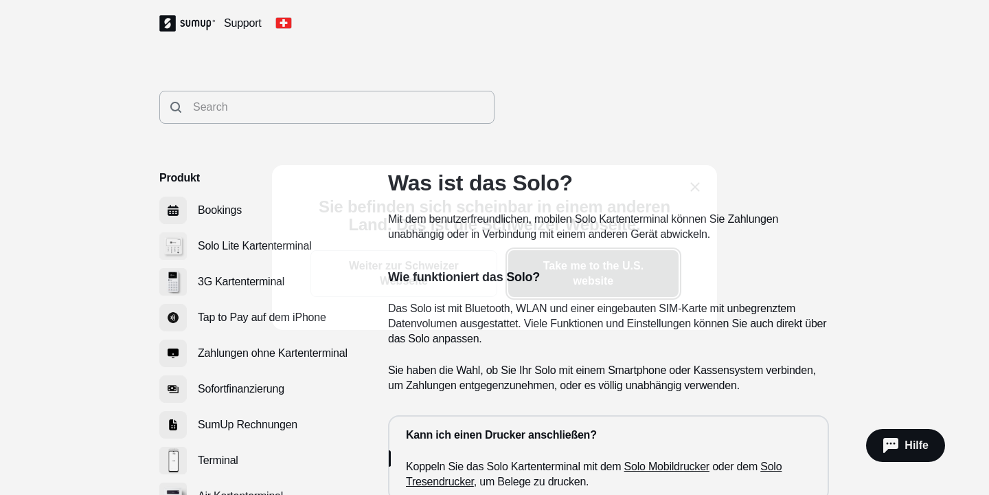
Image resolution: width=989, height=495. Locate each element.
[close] (695, 187)
